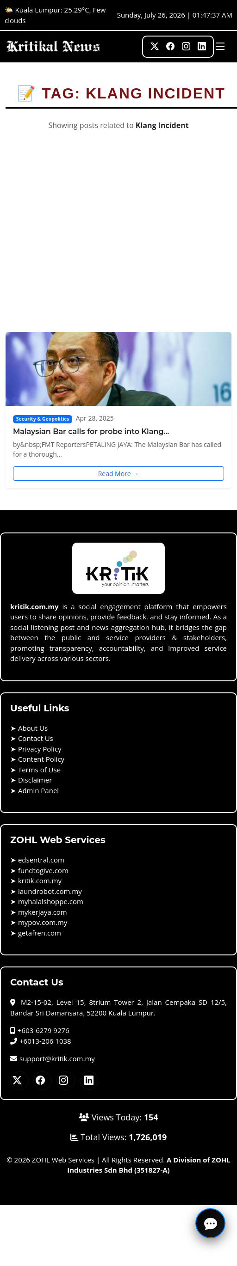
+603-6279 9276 (39, 1030)
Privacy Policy (40, 748)
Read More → (118, 473)
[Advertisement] (87, 240)
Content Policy (41, 759)
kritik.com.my (40, 880)
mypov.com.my (42, 922)
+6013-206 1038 (40, 1041)
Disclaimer (35, 779)
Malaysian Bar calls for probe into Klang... (91, 431)
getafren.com (39, 932)
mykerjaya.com (42, 912)
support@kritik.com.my (52, 1058)
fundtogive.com (43, 870)
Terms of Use (39, 769)
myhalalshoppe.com (50, 901)
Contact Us (35, 738)
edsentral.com (41, 859)
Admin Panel (38, 790)
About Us (33, 728)
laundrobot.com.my (50, 891)
